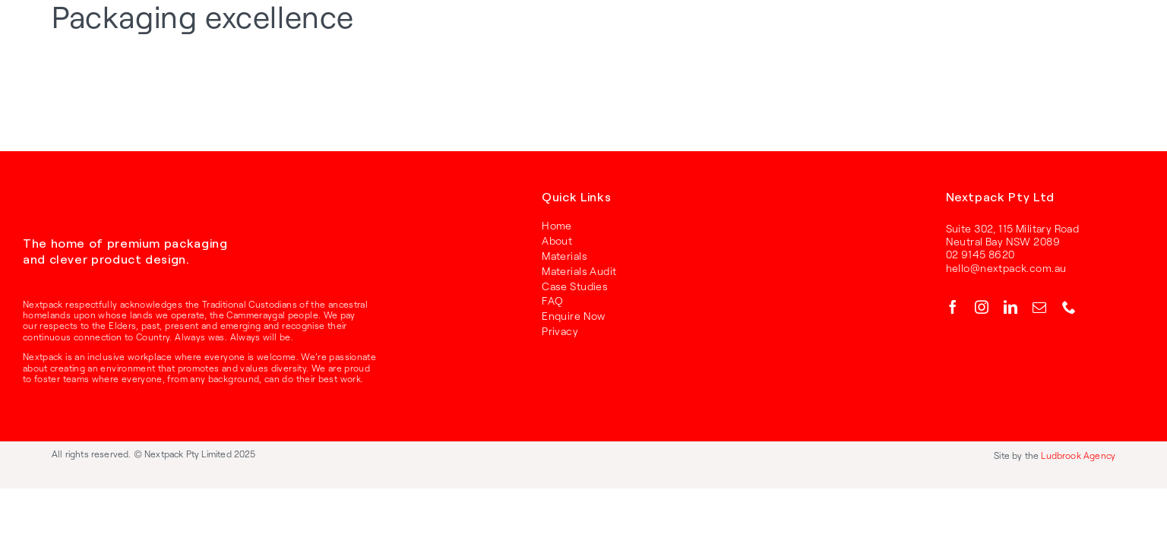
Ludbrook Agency (1078, 455)
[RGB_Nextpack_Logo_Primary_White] (68, 199)
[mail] (1039, 307)
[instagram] (981, 307)
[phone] (1069, 307)
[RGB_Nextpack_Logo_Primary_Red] (102, 30)
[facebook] (953, 307)
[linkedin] (1010, 307)
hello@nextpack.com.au (1006, 268)
